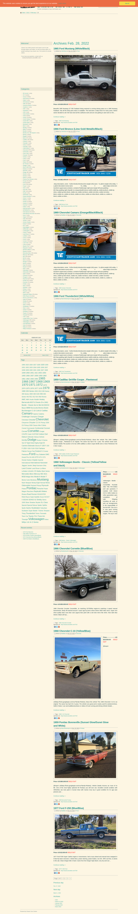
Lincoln (25, 241)
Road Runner (32, 494)
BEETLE (33, 402)
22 (31, 350)
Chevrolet (78, 215)
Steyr (24, 304)
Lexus (24, 237)
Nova (48, 483)
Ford (78, 51)
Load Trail (25, 242)
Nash (24, 265)
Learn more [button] (62, 3)
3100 (38, 394)
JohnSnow (64, 51)
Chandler (25, 143)
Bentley (25, 127)
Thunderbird (67, 371)
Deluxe (36, 437)
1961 (23, 379)
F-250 (63, 869)
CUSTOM (35, 434)
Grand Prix (25, 457)
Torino (37, 513)
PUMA (24, 284)
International (26, 212)
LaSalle (25, 236)
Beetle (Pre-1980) (42, 402)
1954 (44, 373)
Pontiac (82, 728)
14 (27, 347)
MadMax (63, 215)
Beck (24, 126)
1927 (34, 365)
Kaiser (24, 224)
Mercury (25, 254)
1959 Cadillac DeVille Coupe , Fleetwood (75, 379)
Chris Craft (25, 153)
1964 (36, 379)
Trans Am (41, 516)
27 (22, 352)
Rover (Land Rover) (28, 297)
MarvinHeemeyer (65, 298)
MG (24, 256)
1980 (23, 391)
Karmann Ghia (41, 465)
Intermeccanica (27, 208)
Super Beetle (33, 510)
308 (34, 394)
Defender (31, 437)
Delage (25, 165)
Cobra (24, 158)
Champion (33, 416)
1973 (45, 385)
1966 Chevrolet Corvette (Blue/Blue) (73, 548)
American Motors (27, 105)
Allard (24, 100)
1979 (46, 388)
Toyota (24, 313)
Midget (28, 477)
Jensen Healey (27, 222)
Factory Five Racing (28, 179)
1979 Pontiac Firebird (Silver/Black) (32, 535)
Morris (24, 263)
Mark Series (46, 471)
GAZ (24, 187)
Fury (37, 454)
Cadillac (83, 382)
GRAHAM (25, 194)
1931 (23, 367)
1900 (23, 365)
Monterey (33, 480)
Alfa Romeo (26, 98)
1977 (60, 869)
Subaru (25, 309)
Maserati (25, 248)
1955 (23, 376)
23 (36, 350)
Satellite (37, 497)
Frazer (24, 186)
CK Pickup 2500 (27, 425)
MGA (45, 474)
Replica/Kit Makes (27, 294)
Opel (24, 273)
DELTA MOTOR (27, 167)
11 (45, 345)
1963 (32, 379)
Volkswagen (82, 468)
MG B (24, 258)
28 (27, 352)
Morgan (25, 261)
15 (31, 347)
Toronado (43, 513)
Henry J (25, 198)
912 (34, 397)
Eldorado (31, 446)
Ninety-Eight (36, 483)
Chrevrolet (25, 151)
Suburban (43, 508)
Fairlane (42, 448)
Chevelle (25, 146)
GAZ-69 (25, 189)
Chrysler (25, 155)
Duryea (25, 175)
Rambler (25, 287)
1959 (60, 454)
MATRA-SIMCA (27, 249)
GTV (40, 457)
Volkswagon (26, 321)
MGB (24, 477)
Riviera (24, 494)
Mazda (24, 251)
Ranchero (30, 491)
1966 (60, 204)
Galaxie (42, 454)
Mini (24, 260)
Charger (41, 417)
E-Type (27, 443)
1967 (32, 381)
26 (50, 350)
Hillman (25, 199)
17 (40, 347)
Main (23, 12)
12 (50, 345)
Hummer (25, 205)
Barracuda (26, 402)
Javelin (29, 465)
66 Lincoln (25, 93)
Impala (34, 460)
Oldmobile (25, 270)
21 (27, 350)
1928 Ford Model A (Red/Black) (31, 539)
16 (36, 347)
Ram (24, 285)
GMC (24, 191)
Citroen (25, 157)
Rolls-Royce (26, 296)
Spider (40, 505)
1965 (60, 120)
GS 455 (31, 457)
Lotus (24, 244)
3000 (31, 394)
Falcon (24, 451)
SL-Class (44, 502)
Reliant (25, 289)
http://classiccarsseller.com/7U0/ (69, 455)
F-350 (29, 448)
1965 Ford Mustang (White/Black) (71, 48)
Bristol (24, 134)
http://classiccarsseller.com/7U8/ (69, 206)
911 (30, 397)
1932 (27, 367)
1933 (31, 367)
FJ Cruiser (44, 451)
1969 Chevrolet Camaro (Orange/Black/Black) (78, 212)
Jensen (25, 220)
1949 (23, 373)
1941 (34, 370)
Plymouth (25, 279)
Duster (39, 440)
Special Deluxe (32, 505)
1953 (40, 373)
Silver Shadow (30, 502)
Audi (24, 115)
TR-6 (35, 516)
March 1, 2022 (57, 893)
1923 (27, 365)
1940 (31, 370)
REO (24, 292)
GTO (37, 457)
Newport (28, 483)
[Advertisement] (69, 28)
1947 (42, 370)
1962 (28, 379)
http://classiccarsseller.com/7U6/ (69, 373)
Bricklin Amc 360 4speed (29, 133)
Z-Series (35, 522)
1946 (38, 370)
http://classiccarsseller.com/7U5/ (69, 870)
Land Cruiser (26, 468)
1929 (42, 365)
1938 (23, 370)
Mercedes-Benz (27, 253)
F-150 (47, 446)
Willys (24, 327)
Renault (25, 291)
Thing (23, 513)
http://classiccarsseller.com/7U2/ (69, 624)
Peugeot (25, 277)
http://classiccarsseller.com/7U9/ (69, 122)
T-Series (40, 510)
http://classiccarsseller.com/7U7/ (69, 289)
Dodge (24, 172)
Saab (24, 299)
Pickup (39, 485)
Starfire (28, 508)
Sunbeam (25, 311)
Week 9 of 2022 (59, 901)
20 (22, 350)
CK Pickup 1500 (43, 422)
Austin (24, 117)
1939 (27, 370)
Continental (39, 428)
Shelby (25, 301)
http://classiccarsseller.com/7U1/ (69, 542)
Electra (37, 446)
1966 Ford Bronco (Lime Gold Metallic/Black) (77, 129)
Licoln (24, 239)
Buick (24, 138)
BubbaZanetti (64, 468)
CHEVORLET (26, 148)
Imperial (40, 460)
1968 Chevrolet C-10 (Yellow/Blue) (71, 631)
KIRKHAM (25, 229)
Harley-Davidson (27, 196)
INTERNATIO (26, 210)
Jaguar (25, 217)
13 (22, 347)
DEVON (25, 170)
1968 (60, 540)
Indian (24, 206)
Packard (25, 275)
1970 (25, 384)
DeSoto (25, 169)
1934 (34, 367)
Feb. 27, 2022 (57, 886)
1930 (46, 365)
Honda (24, 201)
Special (24, 505)
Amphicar (25, 107)
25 (45, 350)
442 (27, 397)
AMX (27, 399)
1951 (32, 373)
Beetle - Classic (66, 540)
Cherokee (25, 420)
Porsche (25, 282)
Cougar (41, 431)
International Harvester (29, 213)
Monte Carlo (26, 480)
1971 (32, 384)
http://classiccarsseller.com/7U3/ (69, 716)
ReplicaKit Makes (40, 491)
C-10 (63, 714)
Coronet (47, 428)
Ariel (24, 112)
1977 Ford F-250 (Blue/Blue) (68, 808)
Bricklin (25, 131)
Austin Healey (26, 119)
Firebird (38, 451)
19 (50, 347)
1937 (46, 367)
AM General (26, 102)
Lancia (24, 232)
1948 (46, 370)
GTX (44, 457)
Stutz (24, 308)
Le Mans (43, 468)
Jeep (24, 218)
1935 (38, 367)
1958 (36, 376)
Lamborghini (26, 230)
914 (37, 397)
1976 (32, 388)
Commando (30, 428)
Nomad (42, 483)
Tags (23, 360)
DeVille (24, 440)
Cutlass (41, 434)
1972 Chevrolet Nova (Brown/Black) (32, 537)
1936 (42, 367)
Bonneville (64, 800)
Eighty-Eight (39, 443)
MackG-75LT (26, 246)
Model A (37, 477)
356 (41, 394)
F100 (32, 448)
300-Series (25, 394)
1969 (60, 288)
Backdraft (25, 124)
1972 (39, 384)
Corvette (69, 623)
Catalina (41, 414)
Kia (24, 225)
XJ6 (28, 522)
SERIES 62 (32, 500)
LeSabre (24, 471)
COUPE (24, 434)
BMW (24, 129)
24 (40, 350)
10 (40, 345)
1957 (32, 376)
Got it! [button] (127, 3)
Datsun (25, 162)
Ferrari (24, 181)
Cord (24, 160)
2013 (40, 391)
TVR (24, 316)
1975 (28, 388)
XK (31, 522)
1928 (38, 365)
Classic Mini (37, 425)
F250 (36, 448)
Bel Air (36, 405)
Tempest (46, 510)
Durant (24, 174)
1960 (44, 376)
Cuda (29, 434)
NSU (24, 268)
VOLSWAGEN (26, 323)
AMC (24, 103)
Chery (24, 145)
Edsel (24, 177)
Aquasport (25, 110)
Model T (44, 477)
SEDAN (25, 500)
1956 (28, 376)
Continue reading (58, 117)
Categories (25, 89)
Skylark (38, 502)
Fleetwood (76, 454)
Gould (24, 193)
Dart (46, 434)
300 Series (45, 391)
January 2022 (58, 903)
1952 (36, 373)
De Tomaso (26, 163)
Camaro (64, 288)
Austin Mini (26, 120)
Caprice (35, 414)
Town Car (25, 516)
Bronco (63, 204)
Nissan (25, 266)
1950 (28, 373)
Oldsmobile (26, 272)
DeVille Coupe (69, 454)
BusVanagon (26, 411)
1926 (31, 365)
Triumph (25, 315)
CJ (37, 423)
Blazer (24, 408)
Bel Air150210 (44, 405)
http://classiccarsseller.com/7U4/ (69, 801)
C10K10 (38, 410)
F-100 (42, 446)
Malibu (39, 471)
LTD (35, 471)
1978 (40, 388)
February (33, 12)
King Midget (26, 227)
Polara (24, 488)
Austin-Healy (26, 122)
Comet (24, 428)
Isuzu (24, 215)
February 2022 (59, 905)
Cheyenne (25, 422)
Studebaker (26, 306)
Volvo (24, 325)
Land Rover (26, 234)
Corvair (24, 431)
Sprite (24, 508)
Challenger (26, 417)
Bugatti (25, 136)
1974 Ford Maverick (28, 532)
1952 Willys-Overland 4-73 (30, 533)
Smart (24, 303)
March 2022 (58, 906)
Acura (24, 96)
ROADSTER (41, 494)
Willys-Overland (27, 328)
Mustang (66, 120)
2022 (27, 12)
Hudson (25, 203)
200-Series (30, 391)
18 (45, 347)
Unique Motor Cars (28, 318)
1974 (23, 388)
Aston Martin (26, 114)
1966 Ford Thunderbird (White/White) (73, 296)
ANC (24, 108)
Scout (42, 497)
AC (24, 95)
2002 (36, 391)
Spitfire (44, 505)
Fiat (24, 182)
